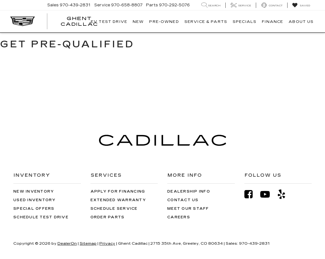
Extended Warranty (118, 200)
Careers (178, 217)
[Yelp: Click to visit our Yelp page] (284, 194)
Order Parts (107, 217)
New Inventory (33, 191)
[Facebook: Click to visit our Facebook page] (251, 194)
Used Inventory (34, 200)
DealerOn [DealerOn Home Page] (67, 243)
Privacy (107, 243)
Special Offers (34, 209)
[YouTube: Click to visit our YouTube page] (268, 194)
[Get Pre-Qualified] (162, 76)
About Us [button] (301, 21)
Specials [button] (244, 21)
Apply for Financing (117, 191)
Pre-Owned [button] (164, 21)
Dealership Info (188, 191)
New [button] (138, 21)
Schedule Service (114, 209)
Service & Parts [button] (205, 21)
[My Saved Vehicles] (301, 5)
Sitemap (88, 243)
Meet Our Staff (188, 209)
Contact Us (183, 200)
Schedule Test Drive (41, 217)
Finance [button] (272, 21)
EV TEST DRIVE (109, 21)
